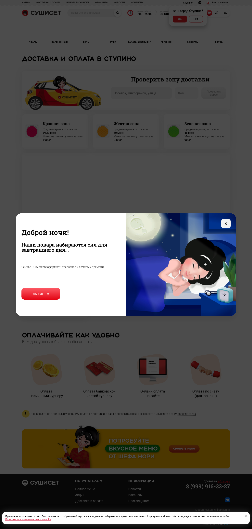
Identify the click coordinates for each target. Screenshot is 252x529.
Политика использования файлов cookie (28, 519)
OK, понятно (41, 293)
